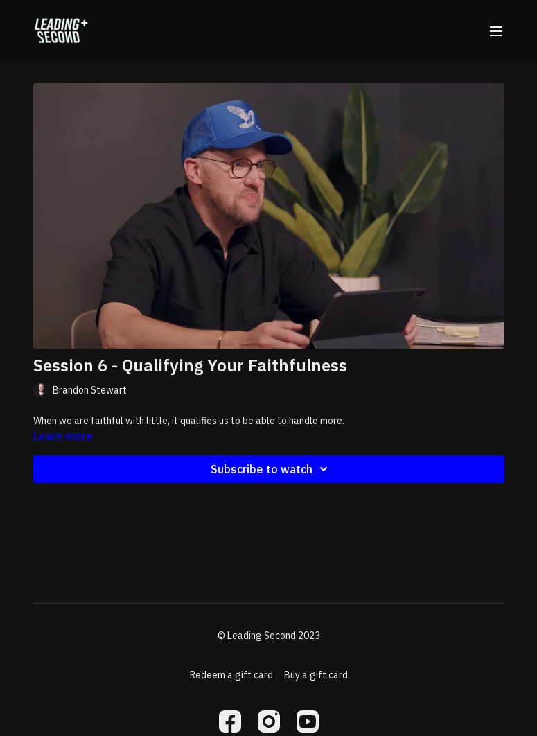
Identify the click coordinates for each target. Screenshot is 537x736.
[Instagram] (269, 721)
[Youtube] (308, 721)
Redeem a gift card (231, 675)
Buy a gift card (316, 675)
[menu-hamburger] (496, 30)
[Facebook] (230, 721)
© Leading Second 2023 (269, 635)
